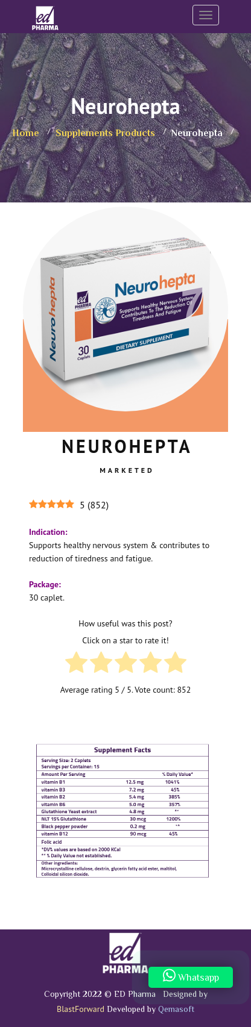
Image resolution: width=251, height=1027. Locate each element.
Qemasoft (176, 1010)
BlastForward (80, 1009)
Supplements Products (105, 134)
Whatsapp (191, 977)
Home (25, 134)
